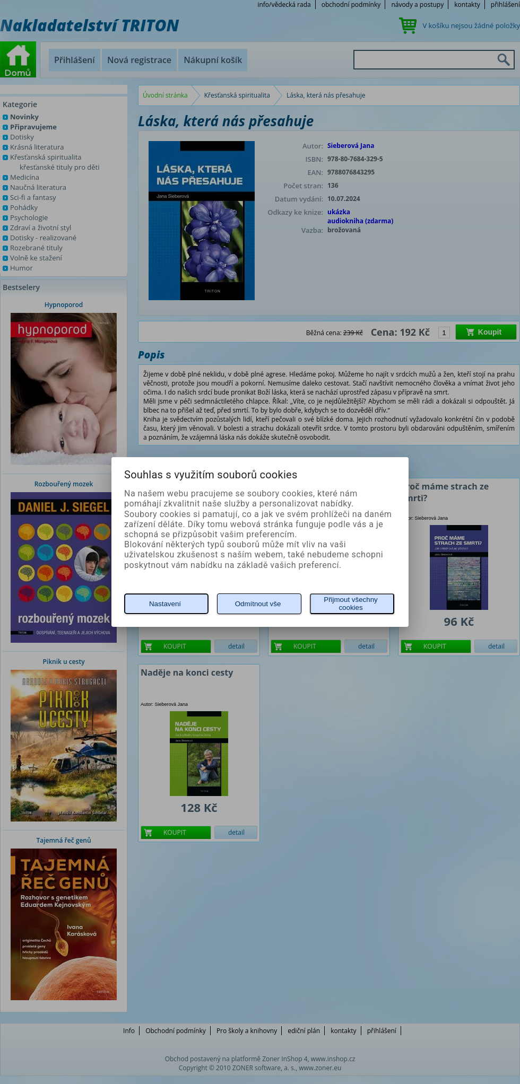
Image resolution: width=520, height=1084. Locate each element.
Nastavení (165, 604)
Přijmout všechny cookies (350, 603)
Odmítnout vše (258, 604)
